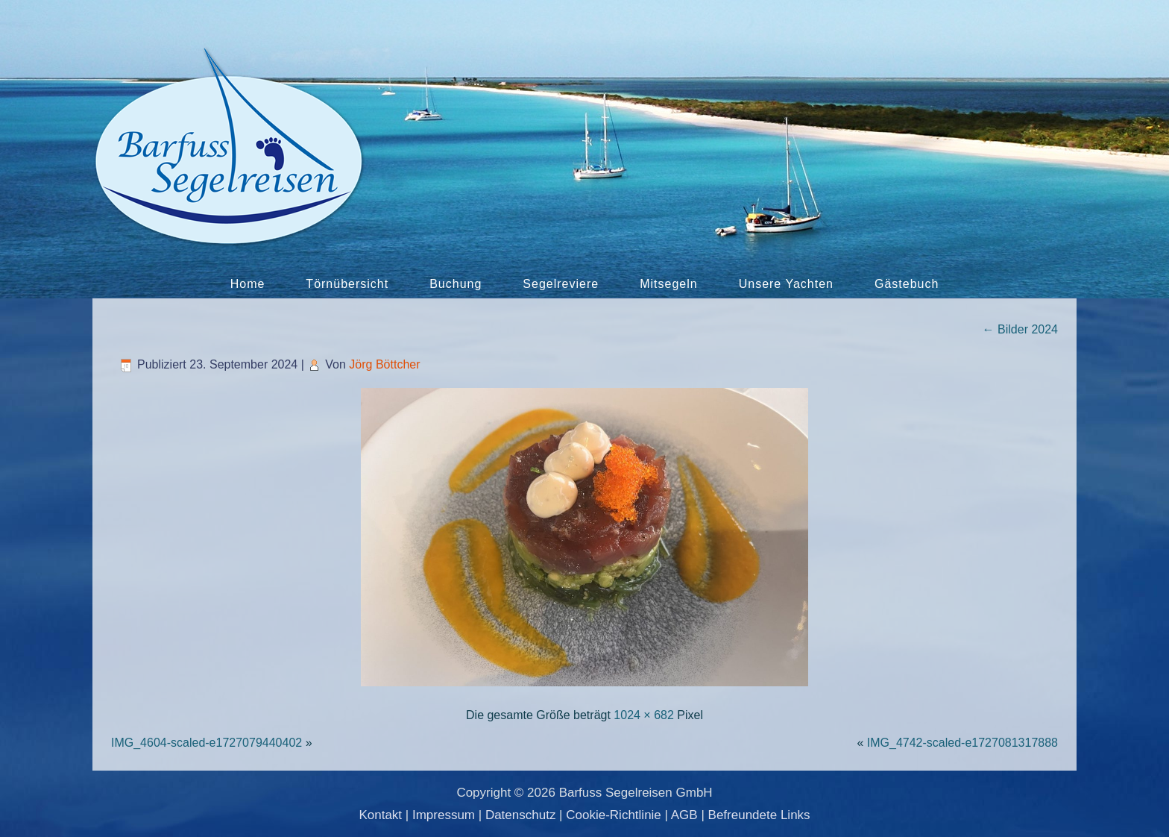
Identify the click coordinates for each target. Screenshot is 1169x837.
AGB (684, 815)
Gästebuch (907, 284)
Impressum (443, 815)
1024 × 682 (644, 715)
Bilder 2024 (1020, 329)
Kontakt (380, 815)
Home (247, 284)
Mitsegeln (668, 284)
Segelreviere (561, 284)
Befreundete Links (759, 815)
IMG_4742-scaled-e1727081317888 (962, 742)
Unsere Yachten (786, 284)
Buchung (455, 284)
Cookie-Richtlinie (613, 815)
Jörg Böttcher (384, 364)
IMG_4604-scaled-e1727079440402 (206, 742)
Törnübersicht (347, 284)
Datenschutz (520, 815)
